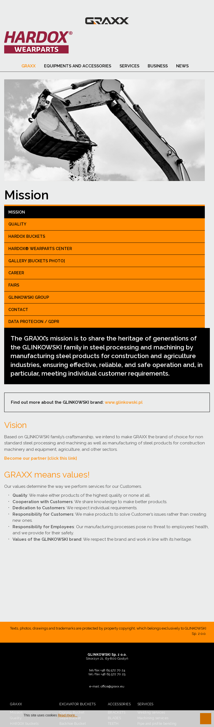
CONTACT (18, 310)
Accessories (119, 705)
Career (16, 274)
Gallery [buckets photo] (36, 262)
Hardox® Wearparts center (40, 249)
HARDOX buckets (26, 237)
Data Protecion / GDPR (33, 322)
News (182, 67)
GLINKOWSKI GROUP (28, 298)
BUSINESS (158, 67)
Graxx (28, 67)
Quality (17, 225)
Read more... (67, 715)
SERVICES (129, 67)
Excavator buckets (77, 705)
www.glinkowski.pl (126, 403)
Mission (16, 213)
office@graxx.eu (112, 687)
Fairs (13, 286)
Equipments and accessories (77, 67)
